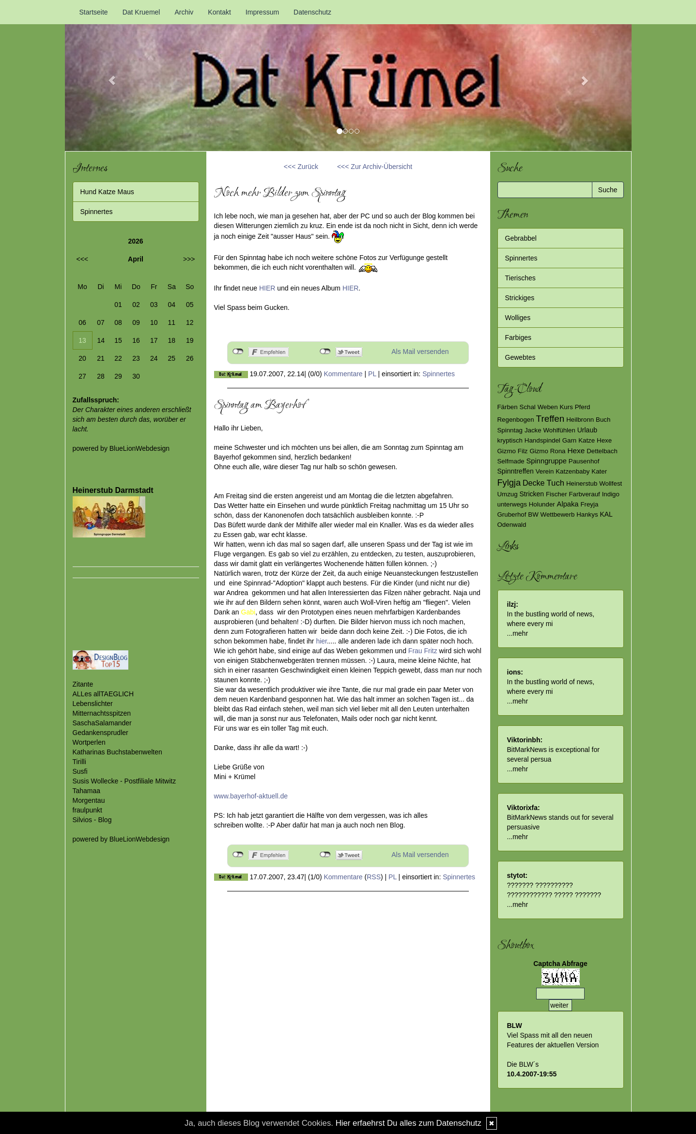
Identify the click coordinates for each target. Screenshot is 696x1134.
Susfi (80, 771)
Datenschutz (312, 12)
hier (321, 641)
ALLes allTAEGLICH (103, 694)
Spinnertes (438, 374)
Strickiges (520, 298)
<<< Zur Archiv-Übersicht (374, 166)
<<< (83, 259)
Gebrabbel (521, 238)
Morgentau (89, 800)
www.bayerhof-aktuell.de (251, 796)
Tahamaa (87, 791)
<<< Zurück (301, 166)
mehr (520, 633)
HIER (267, 288)
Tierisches (520, 278)
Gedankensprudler (100, 732)
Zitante (83, 684)
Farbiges (518, 337)
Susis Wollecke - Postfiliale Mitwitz (124, 781)
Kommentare (343, 374)
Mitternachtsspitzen (102, 713)
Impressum (262, 12)
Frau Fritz (423, 651)
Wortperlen (89, 742)
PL (372, 374)
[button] (107, 75)
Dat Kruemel (141, 12)
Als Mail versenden (420, 351)
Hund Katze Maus (107, 192)
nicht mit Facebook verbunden (238, 351)
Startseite (93, 12)
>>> (189, 259)
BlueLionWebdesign (139, 448)
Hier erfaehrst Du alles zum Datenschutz (408, 1123)
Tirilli (79, 762)
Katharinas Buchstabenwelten (117, 752)
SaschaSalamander (102, 723)
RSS (374, 877)
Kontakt (219, 12)
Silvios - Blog (92, 820)
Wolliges (518, 318)
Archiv (183, 12)
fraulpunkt (87, 810)
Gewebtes (520, 357)
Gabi (248, 612)
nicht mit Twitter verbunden (325, 351)
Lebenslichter (93, 703)
